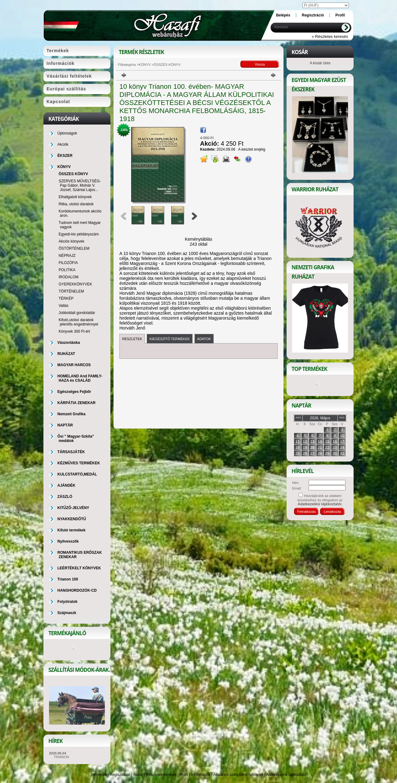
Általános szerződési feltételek (238, 774)
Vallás (64, 305)
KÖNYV (145, 64)
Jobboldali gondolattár (77, 313)
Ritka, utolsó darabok (76, 204)
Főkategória (127, 64)
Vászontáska (68, 342)
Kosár (138, 774)
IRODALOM (68, 277)
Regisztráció (120, 774)
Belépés (283, 15)
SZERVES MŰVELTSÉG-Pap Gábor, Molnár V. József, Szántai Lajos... (80, 185)
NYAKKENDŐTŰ (71, 519)
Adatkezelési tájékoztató (286, 774)
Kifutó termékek (71, 530)
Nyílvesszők (68, 541)
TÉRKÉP (66, 298)
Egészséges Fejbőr (74, 391)
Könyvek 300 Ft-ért (74, 331)
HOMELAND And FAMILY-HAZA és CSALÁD (79, 378)
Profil (184, 774)
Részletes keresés (161, 774)
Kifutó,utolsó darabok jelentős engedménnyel (78, 322)
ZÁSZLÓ (64, 496)
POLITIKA (67, 270)
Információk (200, 774)
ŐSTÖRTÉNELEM (74, 248)
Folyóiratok (67, 601)
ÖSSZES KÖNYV (73, 174)
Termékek (99, 774)
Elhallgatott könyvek (75, 197)
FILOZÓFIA (68, 263)
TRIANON (61, 757)
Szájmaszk (66, 613)
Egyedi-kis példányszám (79, 234)
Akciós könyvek (71, 241)
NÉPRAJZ (67, 255)
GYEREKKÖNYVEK (75, 284)
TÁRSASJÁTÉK (71, 452)
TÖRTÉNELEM (71, 291)
